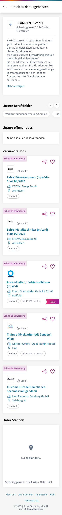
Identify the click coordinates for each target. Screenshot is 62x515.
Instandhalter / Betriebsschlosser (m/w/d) (28, 283)
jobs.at (25, 505)
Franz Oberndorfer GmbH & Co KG (32, 290)
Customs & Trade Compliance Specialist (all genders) (26, 388)
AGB (52, 494)
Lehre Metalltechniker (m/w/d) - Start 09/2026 (28, 231)
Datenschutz (31, 499)
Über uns (11, 494)
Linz (14, 347)
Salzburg (17, 399)
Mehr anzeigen (15, 85)
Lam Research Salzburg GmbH (30, 395)
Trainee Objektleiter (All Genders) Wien (29, 336)
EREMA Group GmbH (24, 185)
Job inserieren (25, 494)
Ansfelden (18, 189)
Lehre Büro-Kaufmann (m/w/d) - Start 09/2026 (28, 178)
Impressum (41, 494)
